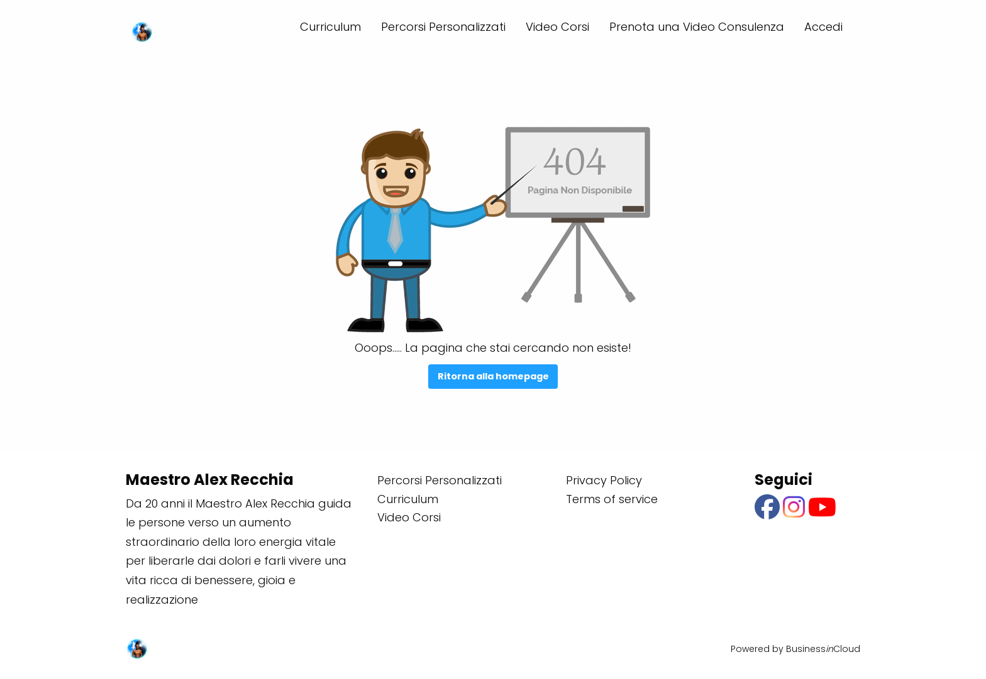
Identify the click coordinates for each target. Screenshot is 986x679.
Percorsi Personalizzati (439, 480)
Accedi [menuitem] (823, 27)
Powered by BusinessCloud (795, 649)
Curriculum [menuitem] (330, 27)
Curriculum (407, 499)
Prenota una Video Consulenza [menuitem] (696, 27)
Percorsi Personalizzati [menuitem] (443, 27)
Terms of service (612, 499)
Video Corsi (409, 517)
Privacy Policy (604, 480)
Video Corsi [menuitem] (557, 27)
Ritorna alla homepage (493, 376)
